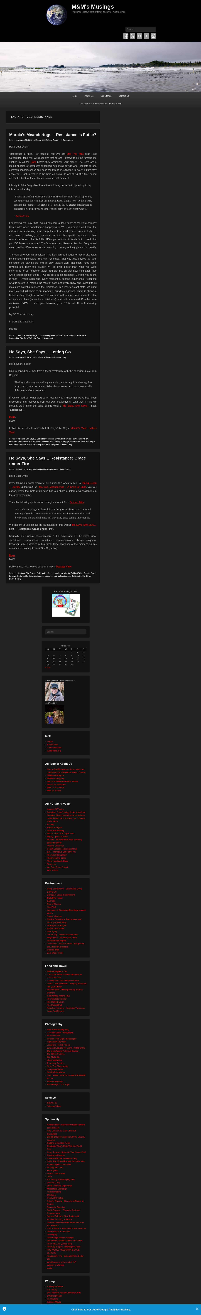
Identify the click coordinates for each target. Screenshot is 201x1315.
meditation (75, 442)
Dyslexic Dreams (54, 1296)
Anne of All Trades (55, 809)
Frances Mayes (54, 1302)
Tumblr (146, 36)
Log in (50, 741)
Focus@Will (52, 1170)
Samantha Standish (56, 1207)
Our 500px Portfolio (56, 1054)
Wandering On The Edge (58, 1084)
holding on (83, 439)
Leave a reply (60, 357)
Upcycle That (53, 950)
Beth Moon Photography (58, 1029)
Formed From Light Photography (61, 1039)
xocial (49, 1268)
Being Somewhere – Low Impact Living (64, 889)
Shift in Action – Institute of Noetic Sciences (66, 1228)
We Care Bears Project (57, 867)
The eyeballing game (56, 858)
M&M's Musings (93, 6)
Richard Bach (26, 444)
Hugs (12, 417)
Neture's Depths (54, 916)
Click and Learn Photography (60, 1033)
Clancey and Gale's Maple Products (63, 980)
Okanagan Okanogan (56, 925)
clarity (67, 573)
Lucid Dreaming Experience (59, 1186)
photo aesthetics (54, 1060)
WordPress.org (54, 751)
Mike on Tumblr (54, 790)
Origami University (55, 846)
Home (75, 96)
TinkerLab (51, 864)
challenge (59, 573)
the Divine (86, 576)
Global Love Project (56, 1173)
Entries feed (52, 744)
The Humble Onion (55, 1002)
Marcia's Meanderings (27, 335)
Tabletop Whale (54, 1106)
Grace (93, 573)
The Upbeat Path (54, 1005)
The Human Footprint (56, 941)
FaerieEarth (52, 1299)
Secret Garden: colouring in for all (62, 849)
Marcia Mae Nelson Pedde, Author (62, 781)
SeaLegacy (52, 931)
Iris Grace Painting (55, 830)
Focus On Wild (53, 1035)
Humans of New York (56, 1042)
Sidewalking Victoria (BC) (58, 996)
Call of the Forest (55, 898)
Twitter (132, 36)
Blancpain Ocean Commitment (61, 895)
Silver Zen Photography (57, 1066)
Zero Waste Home (55, 953)
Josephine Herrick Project (58, 1045)
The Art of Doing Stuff (56, 855)
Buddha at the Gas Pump (58, 1143)
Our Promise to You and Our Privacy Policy (100, 103)
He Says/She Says (69, 439)
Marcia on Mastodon (56, 784)
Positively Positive (55, 1198)
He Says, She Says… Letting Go (40, 352)
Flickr (139, 36)
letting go (65, 442)
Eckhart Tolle (22, 216)
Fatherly (50, 824)
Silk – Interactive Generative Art (61, 852)
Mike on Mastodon (55, 787)
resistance (81, 335)
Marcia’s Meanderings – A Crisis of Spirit (62, 487)
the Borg (37, 338)
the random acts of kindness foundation (65, 1240)
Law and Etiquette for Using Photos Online (66, 1048)
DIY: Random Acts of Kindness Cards (64, 1293)
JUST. (50, 1176)
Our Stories (106, 96)
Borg (33, 162)
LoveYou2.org (53, 1183)
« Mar (47, 667)
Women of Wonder (55, 1265)
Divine (57, 439)
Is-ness (72, 335)
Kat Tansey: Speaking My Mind (61, 1179)
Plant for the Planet (55, 928)
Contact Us (123, 96)
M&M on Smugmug (55, 778)
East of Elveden (54, 904)
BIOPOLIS (52, 892)
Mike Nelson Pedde (42, 357)
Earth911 (51, 901)
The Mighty (52, 1234)
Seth (48, 444)
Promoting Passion (55, 1063)
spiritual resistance (62, 576)
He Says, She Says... (26, 439)
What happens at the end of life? (61, 1262)
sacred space (38, 444)
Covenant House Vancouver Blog (62, 1158)
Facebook (125, 36)
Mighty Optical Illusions (57, 836)
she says (49, 576)
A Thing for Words (55, 1286)
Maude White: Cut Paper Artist (60, 833)
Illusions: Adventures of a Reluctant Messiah (29, 442)
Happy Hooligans (55, 827)
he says (12, 576)
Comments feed (54, 747)
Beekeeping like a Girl (57, 971)
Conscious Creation (56, 1155)
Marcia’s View (78, 428)
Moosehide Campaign (57, 1189)
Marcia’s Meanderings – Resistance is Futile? (52, 134)
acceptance (50, 335)
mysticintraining (54, 1192)
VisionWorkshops (55, 1081)
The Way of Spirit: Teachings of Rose (63, 1247)
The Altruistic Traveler (57, 999)
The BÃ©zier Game (56, 1072)
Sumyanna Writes (55, 1069)
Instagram (153, 36)
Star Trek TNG (75, 154)
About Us (89, 96)
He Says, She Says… (76, 405)
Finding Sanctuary (55, 1167)
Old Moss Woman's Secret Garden (62, 1051)
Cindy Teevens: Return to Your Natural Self (66, 1152)
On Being (51, 1195)
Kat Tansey (55, 442)
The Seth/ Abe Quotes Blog (59, 1244)
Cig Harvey (52, 1290)
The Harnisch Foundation (58, 1231)
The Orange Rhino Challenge (60, 1237)
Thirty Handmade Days (57, 861)
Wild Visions (52, 870)
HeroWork (51, 907)
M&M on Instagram (55, 775)
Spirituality (14, 338)
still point (55, 444)
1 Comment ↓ (67, 140)
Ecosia (86, 573)
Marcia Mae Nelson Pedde (46, 140)
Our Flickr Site (53, 1057)
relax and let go (88, 442)
